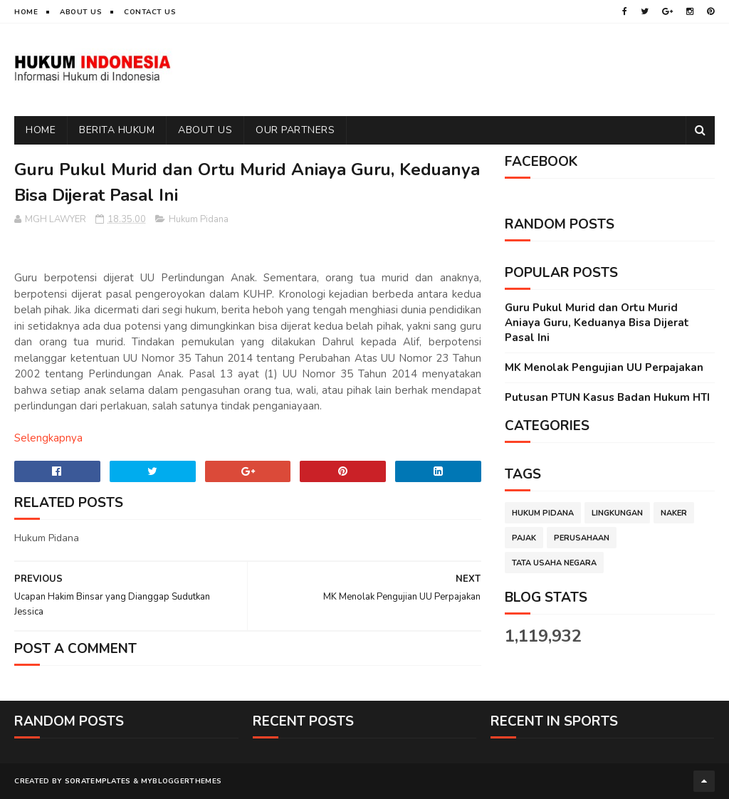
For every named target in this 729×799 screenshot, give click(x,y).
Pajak (524, 538)
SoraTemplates (98, 781)
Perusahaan (581, 538)
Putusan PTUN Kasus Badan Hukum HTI (607, 397)
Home (26, 12)
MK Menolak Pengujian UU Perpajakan (604, 367)
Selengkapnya (48, 438)
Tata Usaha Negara (554, 563)
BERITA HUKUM (116, 130)
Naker (674, 513)
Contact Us (150, 12)
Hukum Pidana (199, 219)
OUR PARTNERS (295, 130)
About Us (81, 12)
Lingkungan (617, 513)
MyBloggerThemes (181, 781)
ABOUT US (205, 130)
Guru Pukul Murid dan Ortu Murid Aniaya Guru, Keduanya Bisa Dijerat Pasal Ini (597, 323)
